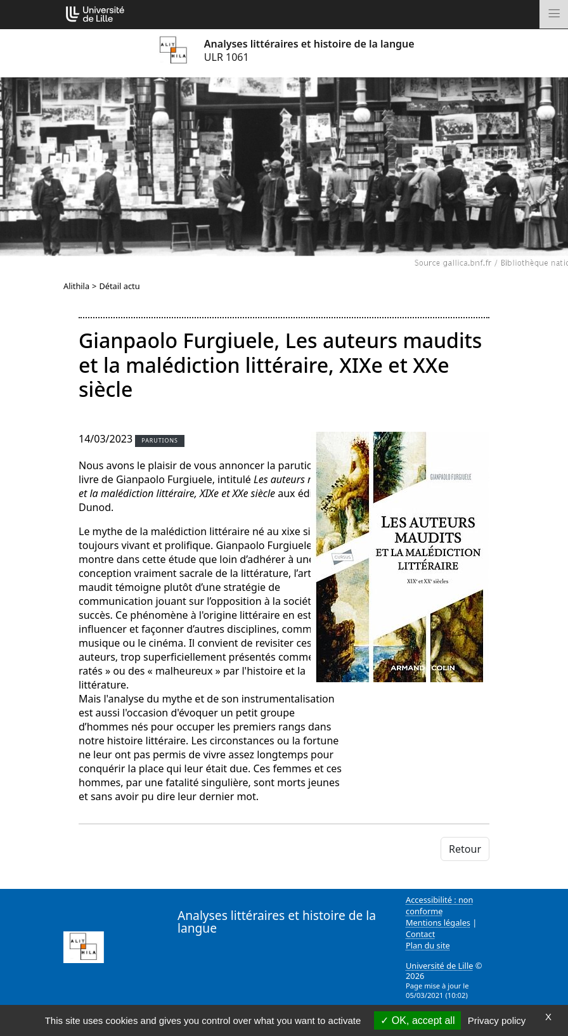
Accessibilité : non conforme (440, 905)
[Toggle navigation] (553, 14)
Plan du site (428, 945)
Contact (420, 934)
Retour (465, 849)
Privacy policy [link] (497, 1020)
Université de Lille (439, 965)
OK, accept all (417, 1020)
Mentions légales (438, 922)
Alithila (76, 286)
